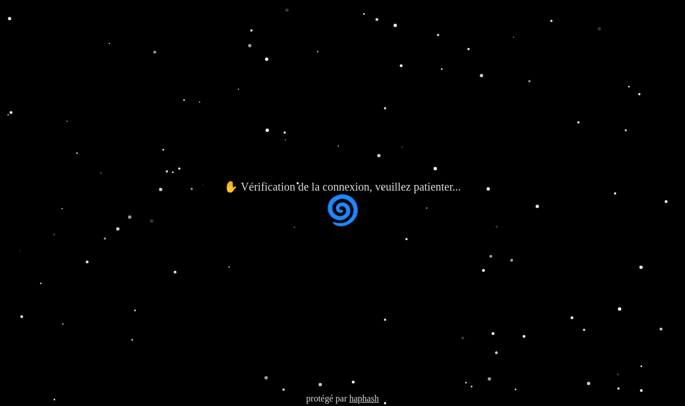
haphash (363, 398)
